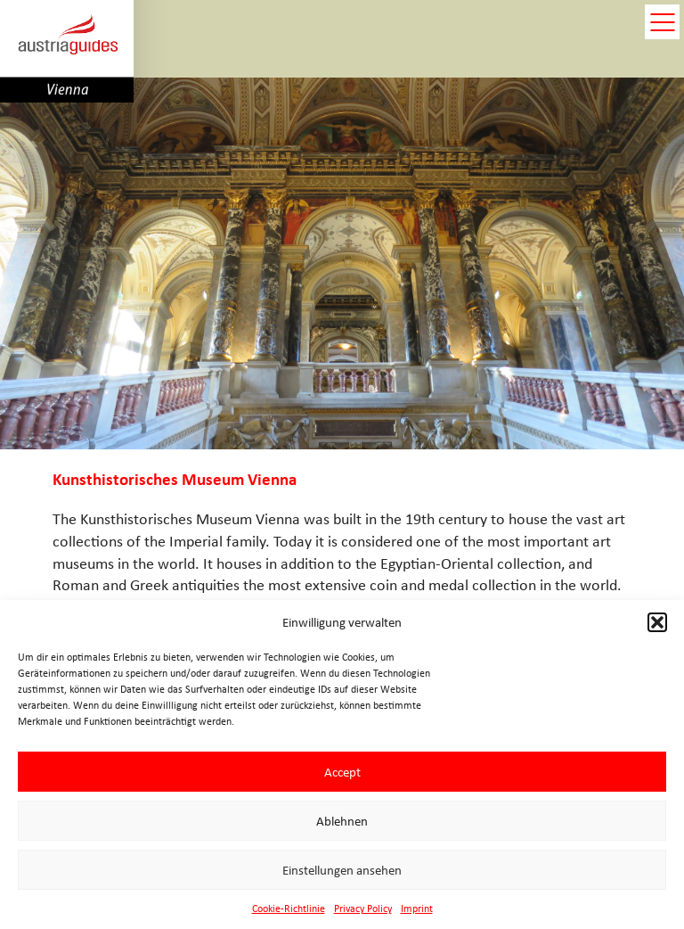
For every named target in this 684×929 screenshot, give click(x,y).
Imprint (417, 908)
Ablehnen (342, 821)
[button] (657, 622)
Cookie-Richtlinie (288, 908)
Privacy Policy (363, 908)
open (662, 21)
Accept (342, 772)
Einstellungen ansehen (342, 870)
